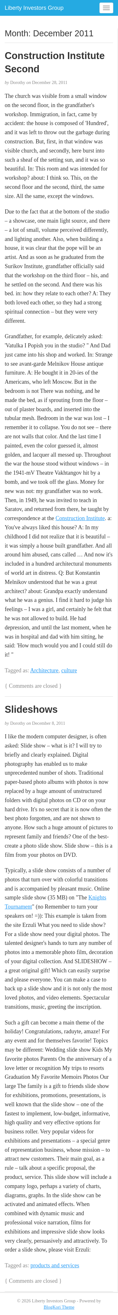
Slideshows (31, 709)
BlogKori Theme (59, 1307)
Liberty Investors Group (34, 8)
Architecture (44, 670)
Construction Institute (80, 518)
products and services (55, 1265)
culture (69, 670)
